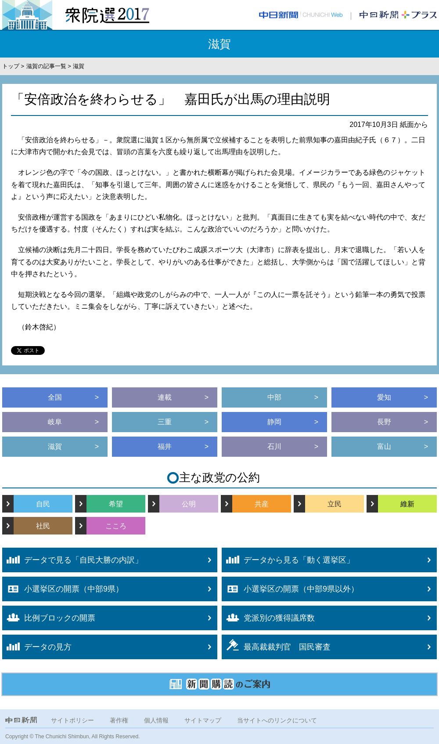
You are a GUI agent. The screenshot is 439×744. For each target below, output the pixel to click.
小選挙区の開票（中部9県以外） (290, 589)
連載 (165, 397)
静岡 (274, 422)
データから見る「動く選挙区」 (288, 560)
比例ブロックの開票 (48, 617)
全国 (55, 397)
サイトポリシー (72, 720)
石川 (274, 446)
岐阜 (55, 422)
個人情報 (156, 720)
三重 (165, 422)
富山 (384, 446)
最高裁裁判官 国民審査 (276, 645)
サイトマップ (202, 720)
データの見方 (37, 647)
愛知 (384, 397)
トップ (10, 66)
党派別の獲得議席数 (268, 618)
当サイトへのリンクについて (277, 720)
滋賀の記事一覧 (46, 66)
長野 (384, 422)
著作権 (119, 720)
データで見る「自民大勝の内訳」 (72, 560)
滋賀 (55, 446)
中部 (274, 397)
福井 (165, 446)
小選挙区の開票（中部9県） (62, 589)
